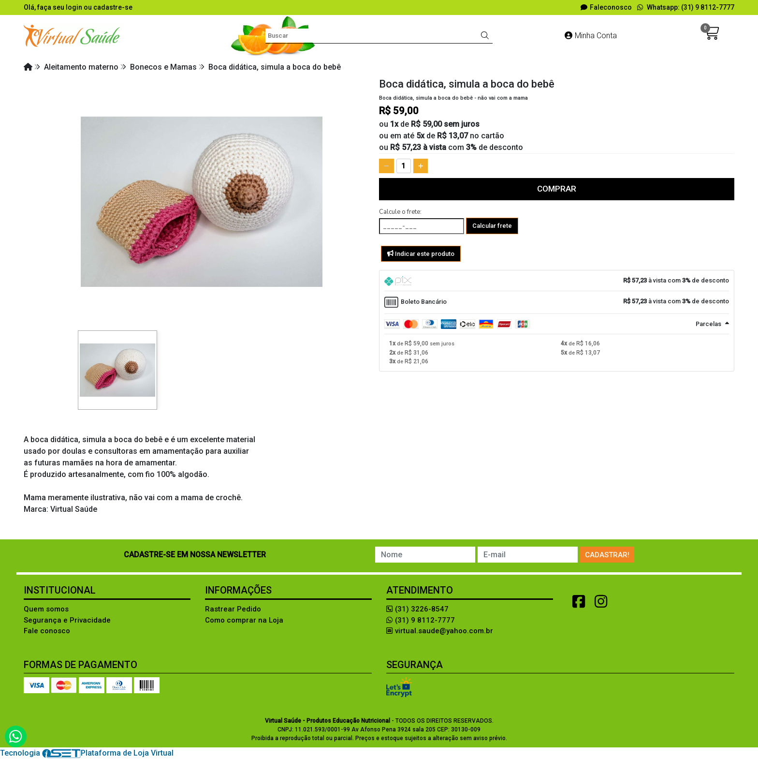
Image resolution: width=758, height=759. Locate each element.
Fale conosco (47, 630)
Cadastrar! (607, 555)
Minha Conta (591, 35)
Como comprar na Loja (244, 620)
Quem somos (46, 609)
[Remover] (386, 166)
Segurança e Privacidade (67, 620)
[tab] (556, 280)
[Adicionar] (420, 166)
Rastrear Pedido (233, 609)
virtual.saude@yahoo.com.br (439, 630)
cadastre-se (112, 7)
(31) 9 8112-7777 (420, 620)
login (75, 7)
